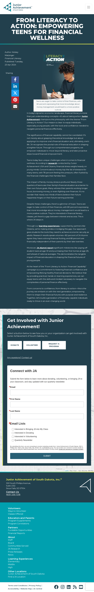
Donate (15, 345)
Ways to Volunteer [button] (17, 511)
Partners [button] (13, 527)
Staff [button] (10, 540)
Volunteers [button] (14, 508)
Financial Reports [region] (16, 533)
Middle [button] (11, 564)
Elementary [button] (14, 561)
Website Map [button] (26, 589)
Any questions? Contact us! (19, 357)
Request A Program (54, 345)
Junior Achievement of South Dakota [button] (26, 574)
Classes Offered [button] (15, 514)
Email (12, 387)
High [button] (10, 567)
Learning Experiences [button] (20, 559)
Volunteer (32, 345)
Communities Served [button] (18, 546)
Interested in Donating (24, 433)
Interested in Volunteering (26, 436)
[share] (15, 80)
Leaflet (67, 470)
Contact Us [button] (12, 492)
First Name (15, 399)
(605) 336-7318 (13, 494)
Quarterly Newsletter (23, 440)
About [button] (11, 537)
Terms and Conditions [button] (17, 586)
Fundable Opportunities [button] (20, 530)
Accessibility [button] (13, 589)
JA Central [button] (37, 589)
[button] (57, 587)
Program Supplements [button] (19, 521)
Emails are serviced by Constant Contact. (71, 449)
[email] (15, 107)
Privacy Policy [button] (35, 586)
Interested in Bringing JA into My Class (31, 429)
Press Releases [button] (15, 552)
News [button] (10, 555)
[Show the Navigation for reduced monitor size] (88, 7)
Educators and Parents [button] (21, 518)
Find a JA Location (16, 577)
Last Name (15, 411)
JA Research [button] (14, 549)
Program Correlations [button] (18, 523)
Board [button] (11, 543)
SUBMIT (47, 456)
